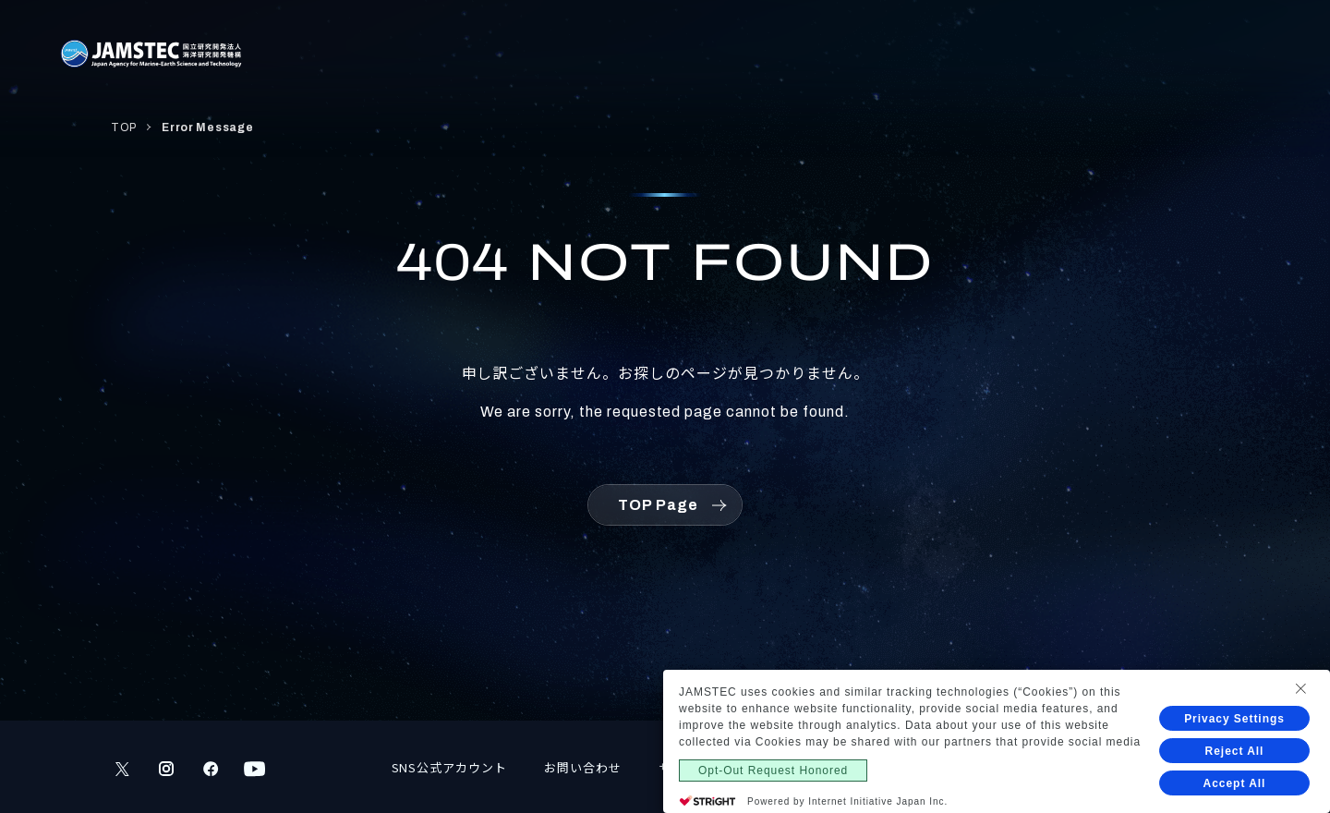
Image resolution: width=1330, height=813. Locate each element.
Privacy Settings (1234, 718)
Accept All (1234, 783)
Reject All (1234, 751)
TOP (124, 127)
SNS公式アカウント (450, 767)
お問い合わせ (583, 767)
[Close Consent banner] (1300, 688)
